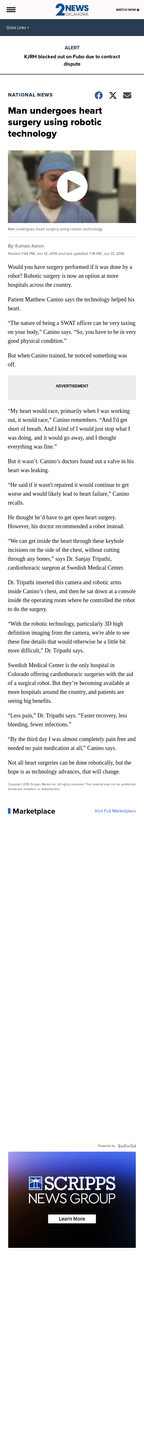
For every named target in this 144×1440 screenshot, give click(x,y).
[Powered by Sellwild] (127, 1146)
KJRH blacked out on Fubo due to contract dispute (72, 60)
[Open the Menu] (10, 10)
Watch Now (127, 9)
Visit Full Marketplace (115, 811)
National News (30, 94)
